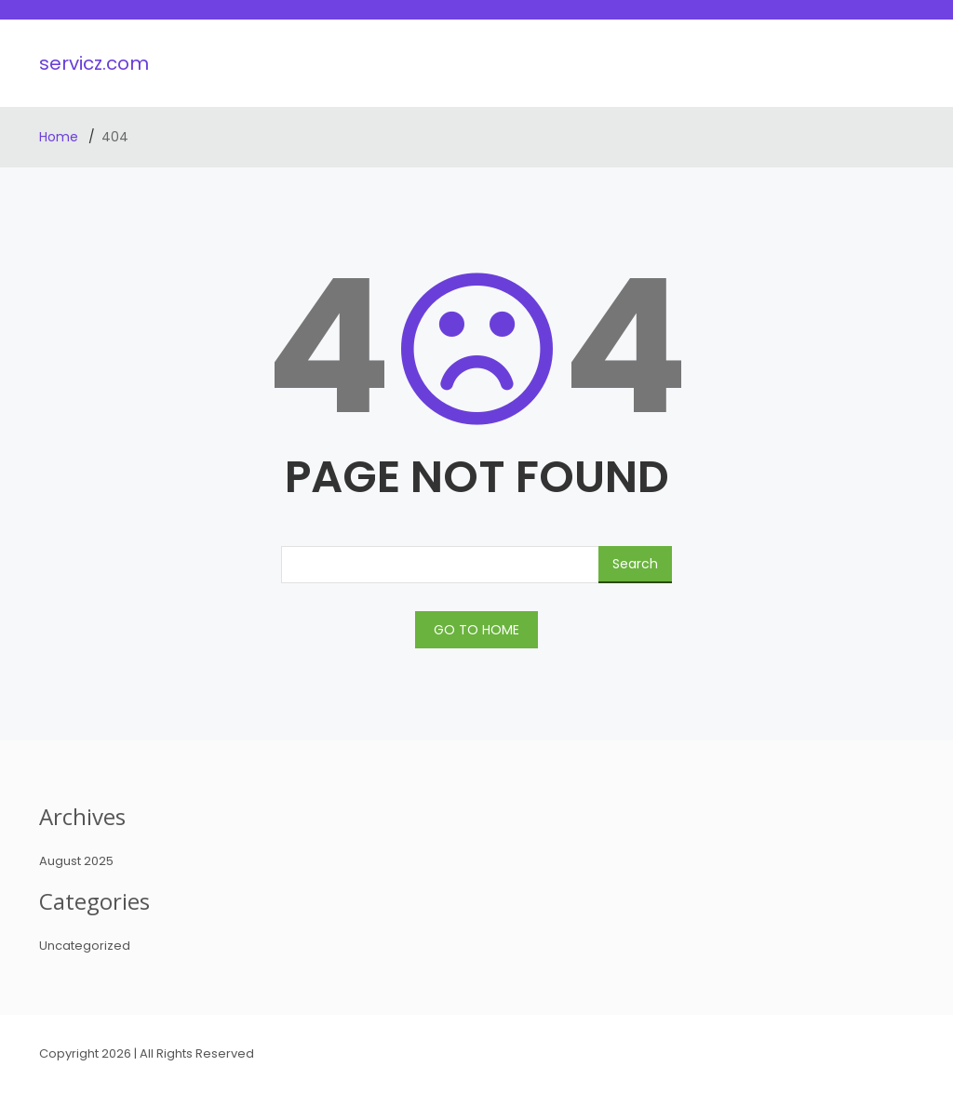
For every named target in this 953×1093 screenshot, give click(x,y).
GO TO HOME (476, 629)
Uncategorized (84, 945)
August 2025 (76, 861)
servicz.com (94, 63)
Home (60, 136)
